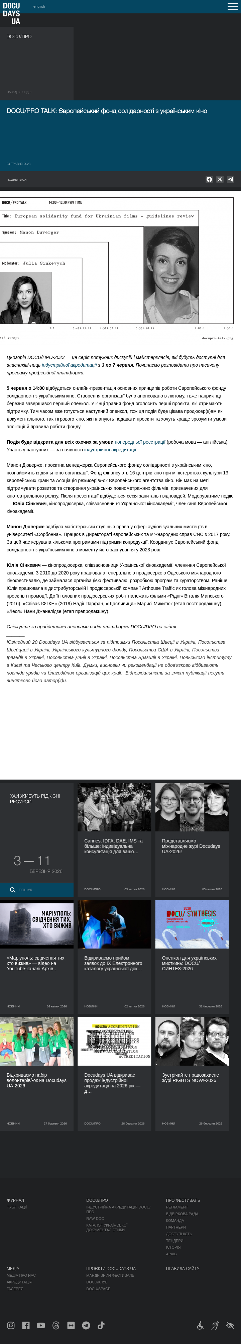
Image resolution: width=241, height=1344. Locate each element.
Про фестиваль (183, 1200)
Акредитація (19, 1282)
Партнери (176, 1227)
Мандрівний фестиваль (110, 1275)
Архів (171, 1254)
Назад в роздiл (19, 92)
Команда (175, 1221)
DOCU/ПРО (97, 1200)
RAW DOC (95, 1219)
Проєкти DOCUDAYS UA (111, 1268)
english (39, 6)
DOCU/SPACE (98, 1289)
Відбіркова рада (182, 1214)
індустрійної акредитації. (110, 449)
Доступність (179, 1234)
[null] (209, 179)
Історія (173, 1247)
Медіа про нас (21, 1275)
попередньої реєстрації (140, 442)
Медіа (13, 1268)
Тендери (175, 1241)
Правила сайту (183, 1268)
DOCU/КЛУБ (96, 1282)
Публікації (17, 1207)
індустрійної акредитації (69, 365)
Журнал (15, 1200)
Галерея (15, 1289)
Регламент (177, 1207)
